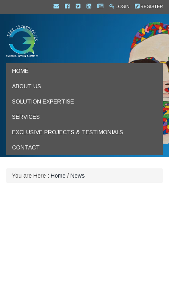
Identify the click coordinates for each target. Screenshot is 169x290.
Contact (26, 147)
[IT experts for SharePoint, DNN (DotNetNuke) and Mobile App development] (22, 40)
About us (26, 86)
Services (26, 117)
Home (20, 71)
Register (151, 6)
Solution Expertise (43, 101)
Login (122, 6)
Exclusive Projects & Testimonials (67, 132)
